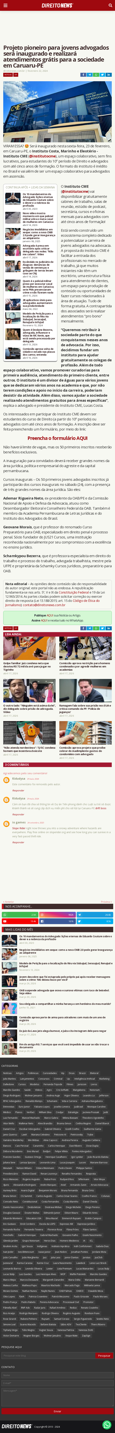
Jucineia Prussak (91, 1112)
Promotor (88, 1302)
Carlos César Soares (67, 1196)
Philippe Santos (84, 1168)
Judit (105, 1112)
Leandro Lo (89, 1095)
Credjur (60, 1112)
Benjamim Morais (48, 1190)
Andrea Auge (53, 1095)
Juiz (45, 1257)
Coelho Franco (89, 1196)
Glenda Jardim (10, 1240)
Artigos (19, 1073)
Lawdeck (80, 1263)
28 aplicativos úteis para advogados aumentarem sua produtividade (37, 303)
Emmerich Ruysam (71, 1218)
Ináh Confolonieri (83, 1246)
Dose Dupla (92, 1145)
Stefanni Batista (48, 1324)
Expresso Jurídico (86, 1223)
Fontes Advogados (81, 1151)
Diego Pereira (92, 1207)
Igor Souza (27, 1246)
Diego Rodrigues (11, 1095)
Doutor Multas (32, 1212)
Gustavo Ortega (33, 1156)
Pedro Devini (65, 1168)
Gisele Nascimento (92, 1235)
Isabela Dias (102, 1246)
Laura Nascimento (62, 1263)
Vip (16, 74)
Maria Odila (74, 1279)
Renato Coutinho (89, 1307)
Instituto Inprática (60, 1246)
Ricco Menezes (10, 1179)
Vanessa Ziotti (86, 1330)
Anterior (9, 901)
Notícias (8, 74)
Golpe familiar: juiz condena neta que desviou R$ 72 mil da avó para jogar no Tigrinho (27, 666)
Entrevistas (8, 1106)
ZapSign (86, 1335)
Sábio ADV (66, 1324)
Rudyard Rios (67, 1179)
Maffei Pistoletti (78, 1274)
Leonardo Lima (47, 1162)
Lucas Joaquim (67, 1162)
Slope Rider (18, 828)
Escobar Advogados (29, 1129)
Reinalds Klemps (34, 1101)
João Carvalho (10, 1257)
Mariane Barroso (99, 1162)
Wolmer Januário (52, 1335)
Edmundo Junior (52, 1212)
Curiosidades (50, 1073)
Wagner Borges (31, 1335)
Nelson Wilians (24, 1168)
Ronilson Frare (92, 1313)
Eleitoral (94, 1073)
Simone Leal (9, 1324)
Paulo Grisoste (81, 1296)
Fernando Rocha (11, 1229)
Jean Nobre (61, 1251)
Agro (49, 1089)
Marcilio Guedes (98, 1274)
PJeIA (21, 1296)
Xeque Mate (71, 1335)
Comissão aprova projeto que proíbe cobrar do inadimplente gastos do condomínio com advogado (82, 751)
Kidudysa (18, 779)
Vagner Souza (46, 1330)
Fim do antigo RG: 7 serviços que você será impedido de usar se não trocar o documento (64, 1046)
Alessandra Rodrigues (24, 1184)
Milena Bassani (70, 1117)
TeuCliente (81, 1324)
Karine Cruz (43, 1263)
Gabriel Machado (49, 1235)
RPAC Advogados (12, 1101)
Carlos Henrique (56, 1145)
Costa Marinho (70, 1201)
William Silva (45, 1112)
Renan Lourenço (49, 1173)
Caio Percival (21, 1145)
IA (84, 1240)
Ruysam (46, 1318)
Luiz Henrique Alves (46, 1274)
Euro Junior (24, 1106)
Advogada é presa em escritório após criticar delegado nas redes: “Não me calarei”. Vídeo (38, 250)
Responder (18, 790)
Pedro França (10, 1302)
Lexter (50, 1268)
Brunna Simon (64, 1123)
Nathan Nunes (29, 1290)
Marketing (104, 1078)
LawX (24, 1134)
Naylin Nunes (48, 1290)
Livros (94, 1084)
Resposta (91, 1173)
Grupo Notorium (30, 1240)
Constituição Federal (74, 592)
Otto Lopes (9, 1296)
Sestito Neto (102, 1318)
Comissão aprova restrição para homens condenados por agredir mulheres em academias (84, 666)
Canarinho (38, 1145)
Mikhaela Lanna (92, 1285)
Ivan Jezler (8, 1251)
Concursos (43, 1078)
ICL (91, 1240)
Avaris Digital (27, 1190)
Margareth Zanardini (53, 1279)
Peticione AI (60, 1134)
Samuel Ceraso (61, 1318)
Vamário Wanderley (13, 1140)
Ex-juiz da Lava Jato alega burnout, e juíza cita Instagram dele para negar (62, 1030)
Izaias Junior (44, 1251)
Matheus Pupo (29, 1285)
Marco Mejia (9, 1279)
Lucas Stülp (9, 1274)
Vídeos (38, 1089)
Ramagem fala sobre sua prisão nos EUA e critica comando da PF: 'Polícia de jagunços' (85, 709)
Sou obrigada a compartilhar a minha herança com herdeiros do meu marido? (65, 1003)
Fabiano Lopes (42, 1106)
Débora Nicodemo (13, 1151)
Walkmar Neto (26, 1123)
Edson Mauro (71, 1212)
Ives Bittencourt (26, 1251)
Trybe (90, 1134)
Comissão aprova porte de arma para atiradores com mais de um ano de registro (62, 1019)
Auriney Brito (10, 1190)
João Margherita (30, 1257)
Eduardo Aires (90, 1212)
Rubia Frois (50, 1179)
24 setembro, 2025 (35, 822)
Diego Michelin (73, 1207)
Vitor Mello (8, 1123)
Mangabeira (79, 1089)
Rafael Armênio (57, 1307)
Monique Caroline (96, 1106)
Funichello (8, 1235)
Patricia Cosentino (38, 1296)
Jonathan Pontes (79, 1251)
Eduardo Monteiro (12, 1218)
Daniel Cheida (90, 1201)
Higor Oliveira (71, 1095)
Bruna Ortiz (88, 1190)
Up (68, 1078)
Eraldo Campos (93, 1218)
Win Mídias (33, 1140)
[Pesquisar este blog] (48, 1355)
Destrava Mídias (53, 1207)
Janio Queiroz (10, 1134)
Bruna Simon (9, 1196)
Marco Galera (51, 1117)
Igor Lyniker (77, 1156)
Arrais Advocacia (99, 1184)
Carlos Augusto (44, 1196)
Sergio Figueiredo (83, 1318)
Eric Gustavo (9, 1223)
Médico (7, 1112)
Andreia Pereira (70, 1140)
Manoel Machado (31, 1117)
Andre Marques (48, 1184)
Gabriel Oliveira (53, 1129)
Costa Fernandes (50, 1201)
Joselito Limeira (62, 1106)
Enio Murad (33, 1151)
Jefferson (104, 1095)
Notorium (95, 1089)
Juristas (86, 1257)
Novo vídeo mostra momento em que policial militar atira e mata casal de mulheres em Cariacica (38, 217)
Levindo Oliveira (33, 1268)
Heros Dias (49, 1240)
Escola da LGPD (47, 1223)
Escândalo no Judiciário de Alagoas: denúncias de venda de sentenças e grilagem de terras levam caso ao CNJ (38, 267)
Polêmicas (33, 1073)
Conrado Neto (10, 1201)
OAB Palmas (65, 1290)
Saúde (27, 1089)
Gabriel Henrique (27, 1235)
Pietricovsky (77, 1134)
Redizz (73, 1307)
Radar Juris (39, 1307)
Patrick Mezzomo (60, 1296)
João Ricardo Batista (98, 1156)
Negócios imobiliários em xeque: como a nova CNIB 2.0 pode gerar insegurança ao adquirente (39, 234)
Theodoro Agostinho (93, 1117)
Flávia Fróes (73, 1229)
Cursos (22, 1084)
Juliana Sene (9, 1162)
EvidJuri (46, 1151)
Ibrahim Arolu (10, 1246)
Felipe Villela (61, 1151)
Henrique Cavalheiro (56, 1156)
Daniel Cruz (9, 1129)
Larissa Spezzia (27, 1162)
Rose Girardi (9, 1318)
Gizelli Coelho (72, 1129)
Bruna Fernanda (69, 1190)
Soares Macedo (28, 1324)
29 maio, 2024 (33, 779)
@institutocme (42, 156)
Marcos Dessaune (29, 1279)
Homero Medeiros (69, 1240)
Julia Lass (55, 1257)
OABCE (79, 1290)
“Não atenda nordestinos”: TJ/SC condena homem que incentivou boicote (29, 749)
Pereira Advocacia (49, 1302)
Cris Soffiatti (62, 1089)
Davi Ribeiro (75, 1145)
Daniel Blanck (102, 1123)
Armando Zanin (78, 1184)
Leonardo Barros (12, 1268)
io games (19, 822)
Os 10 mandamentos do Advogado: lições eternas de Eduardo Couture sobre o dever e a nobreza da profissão (38, 200)
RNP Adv (25, 1307)
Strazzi (82, 1073)
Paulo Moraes (100, 1296)
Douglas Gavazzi (11, 1212)
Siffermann (83, 1179)
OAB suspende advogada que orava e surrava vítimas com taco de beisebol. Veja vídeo (64, 992)
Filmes (70, 1084)
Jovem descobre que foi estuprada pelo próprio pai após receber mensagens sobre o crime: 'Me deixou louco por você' (64, 978)
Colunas (105, 1196)
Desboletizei (34, 1207)
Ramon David (29, 1173)
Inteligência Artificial (84, 1078)
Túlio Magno (28, 1330)
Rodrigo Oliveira (50, 1313)
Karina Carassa (24, 1263)
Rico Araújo (9, 1313)
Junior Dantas (71, 1257)
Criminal (58, 1078)
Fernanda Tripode (53, 1084)
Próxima (105, 901)
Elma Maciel (52, 1218)
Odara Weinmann (45, 1168)
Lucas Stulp (103, 1268)
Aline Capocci (50, 1140)
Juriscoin (82, 1084)
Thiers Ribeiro (98, 1324)
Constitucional (30, 1201)
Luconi (82, 1162)
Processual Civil (71, 1302)
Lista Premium (64, 1268)
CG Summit (26, 1196)
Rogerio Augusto (31, 1179)
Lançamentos (27, 1078)
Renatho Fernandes (72, 1173)
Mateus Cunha (10, 1285)
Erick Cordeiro (27, 1223)
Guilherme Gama (92, 1129)
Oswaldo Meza (95, 1290)
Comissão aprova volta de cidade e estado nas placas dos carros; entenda (39, 351)
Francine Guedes (11, 1156)
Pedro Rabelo (28, 1302)
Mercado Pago (72, 1285)
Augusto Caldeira (91, 1140)
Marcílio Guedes (11, 1089)
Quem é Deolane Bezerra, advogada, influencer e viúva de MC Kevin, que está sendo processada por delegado (39, 335)
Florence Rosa (55, 1229)
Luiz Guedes (25, 1274)
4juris (6, 1184)
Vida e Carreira (69, 1101)
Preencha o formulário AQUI (57, 438)
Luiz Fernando (10, 1117)
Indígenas (42, 1246)
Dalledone (8, 1084)
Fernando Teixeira (34, 1229)
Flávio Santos (89, 1229)
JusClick (98, 1257)
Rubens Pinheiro (29, 1318)
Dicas (71, 1073)
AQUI (50, 615)
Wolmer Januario (33, 1095)
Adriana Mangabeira (92, 1101)
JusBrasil (78, 1106)
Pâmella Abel (10, 1307)
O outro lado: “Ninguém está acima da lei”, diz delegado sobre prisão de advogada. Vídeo (29, 709)
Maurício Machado (50, 1285)
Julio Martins (9, 1078)
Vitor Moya (99, 1179)
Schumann (52, 1101)
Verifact (30, 1112)
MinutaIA (7, 1168)
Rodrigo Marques (28, 1313)
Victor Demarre (11, 1335)
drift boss (100, 808)
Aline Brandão (45, 1123)
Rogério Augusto (71, 1313)
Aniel (63, 1184)
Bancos (7, 1145)
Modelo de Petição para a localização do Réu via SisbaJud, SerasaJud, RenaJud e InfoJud (38, 318)
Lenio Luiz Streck (98, 1263)
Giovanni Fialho (70, 1235)
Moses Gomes (10, 1290)
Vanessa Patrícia (66, 1330)
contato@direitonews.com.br (44, 605)
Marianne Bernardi (94, 1279)
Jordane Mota (99, 1251)
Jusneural (8, 1263)
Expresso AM (66, 1223)
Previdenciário (10, 1173)
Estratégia (73, 1112)
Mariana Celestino (40, 1134)
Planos (18, 1112)
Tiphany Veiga (10, 1330)
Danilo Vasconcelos (13, 1207)
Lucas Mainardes (84, 1268)
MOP (63, 1274)
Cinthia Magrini (83, 1123)
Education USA (33, 1218)
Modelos (34, 1084)
